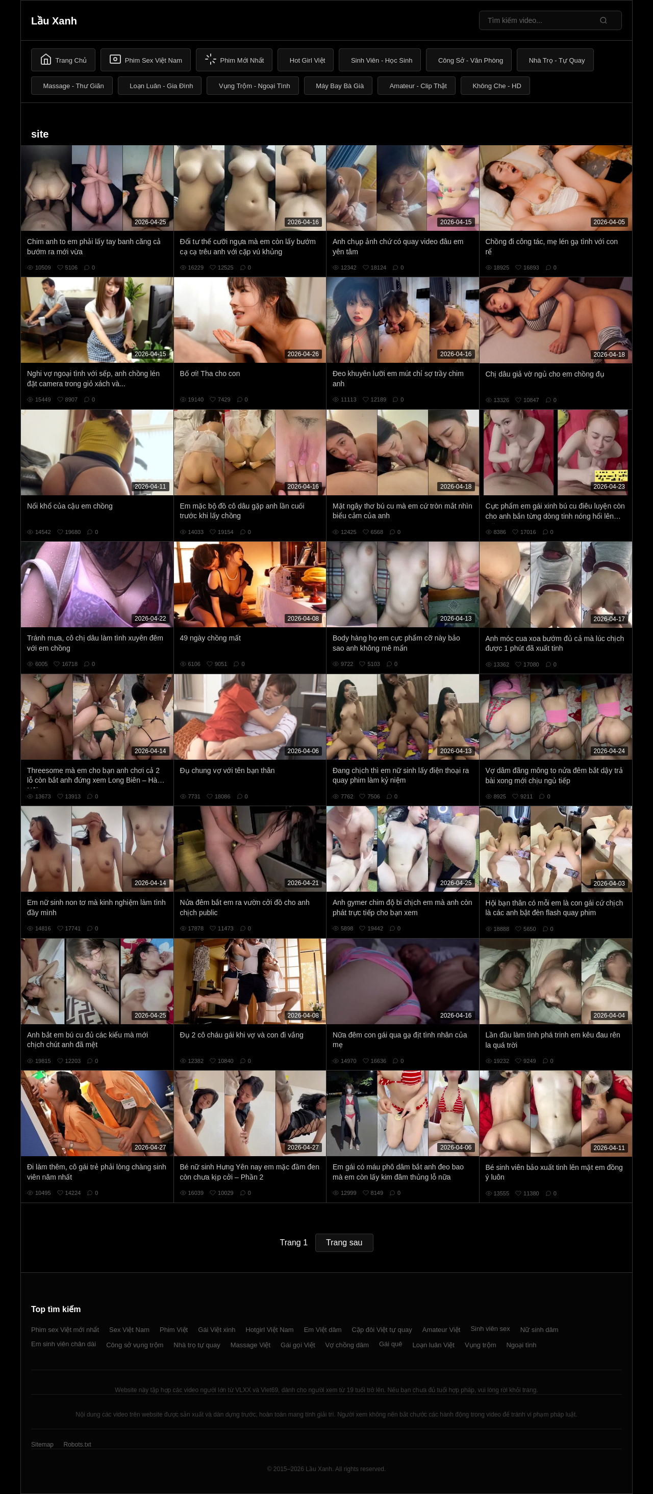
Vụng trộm (480, 1345)
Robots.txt (77, 1444)
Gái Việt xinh (216, 1329)
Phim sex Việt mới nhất (65, 1329)
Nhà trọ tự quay (196, 1345)
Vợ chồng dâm (347, 1345)
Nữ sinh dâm (539, 1329)
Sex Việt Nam (129, 1329)
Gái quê (391, 1344)
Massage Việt (250, 1345)
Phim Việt (174, 1329)
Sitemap (42, 1444)
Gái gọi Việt (298, 1345)
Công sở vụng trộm (134, 1345)
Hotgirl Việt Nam (269, 1329)
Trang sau (344, 1242)
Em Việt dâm (323, 1329)
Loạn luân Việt (434, 1345)
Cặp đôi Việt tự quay (382, 1329)
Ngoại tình (521, 1345)
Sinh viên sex (490, 1328)
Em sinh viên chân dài (63, 1344)
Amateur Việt (441, 1329)
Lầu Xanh (54, 20)
